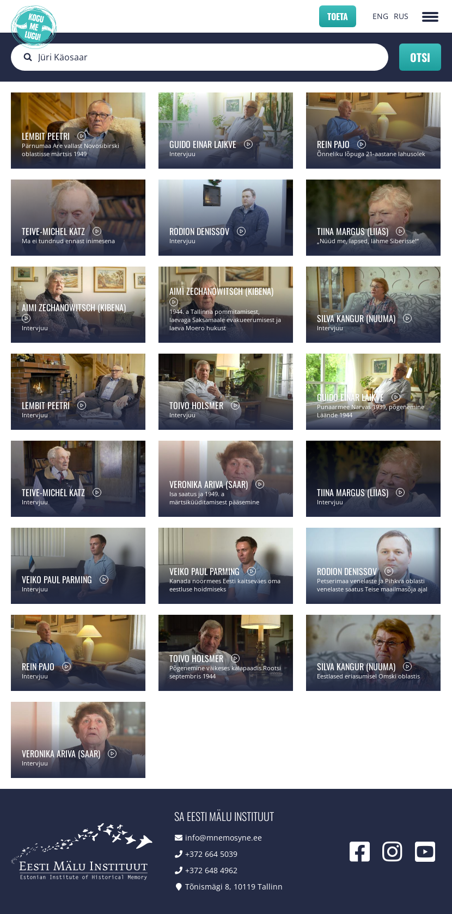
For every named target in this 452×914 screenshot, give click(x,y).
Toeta (337, 16)
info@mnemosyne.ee (223, 837)
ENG (380, 16)
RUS (401, 16)
